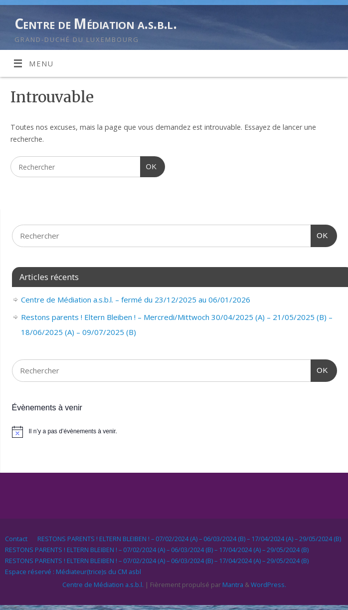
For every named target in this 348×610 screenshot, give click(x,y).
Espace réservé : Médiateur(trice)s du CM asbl (73, 571)
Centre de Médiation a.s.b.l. (95, 23)
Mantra (232, 584)
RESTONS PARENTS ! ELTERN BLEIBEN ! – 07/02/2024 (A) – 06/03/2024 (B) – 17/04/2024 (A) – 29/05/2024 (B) (189, 538)
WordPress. (268, 584)
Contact (16, 538)
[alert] (174, 432)
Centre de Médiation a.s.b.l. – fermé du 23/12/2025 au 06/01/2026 (135, 300)
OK (148, 165)
